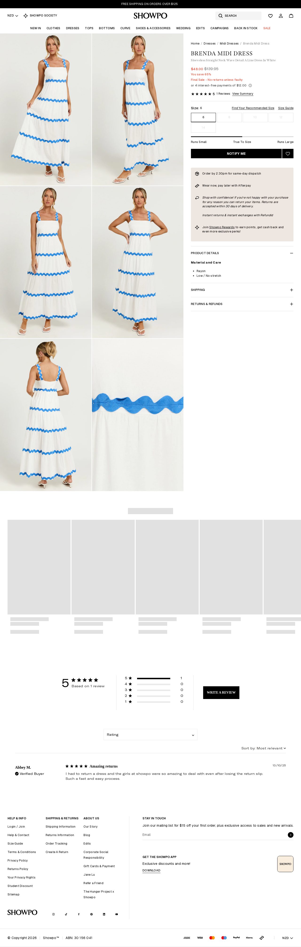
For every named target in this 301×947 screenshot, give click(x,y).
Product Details (242, 253)
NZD (13, 15)
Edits (200, 28)
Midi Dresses (229, 43)
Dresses (72, 28)
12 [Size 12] (281, 117)
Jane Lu (89, 875)
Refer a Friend (93, 883)
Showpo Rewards (222, 227)
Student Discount (20, 886)
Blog (86, 835)
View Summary (242, 94)
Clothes (53, 28)
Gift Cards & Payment (99, 866)
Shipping (242, 290)
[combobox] (150, 734)
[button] (154, 679)
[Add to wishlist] (287, 153)
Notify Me (236, 153)
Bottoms (107, 28)
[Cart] (291, 15)
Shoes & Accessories (153, 28)
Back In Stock (245, 28)
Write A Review (221, 692)
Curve (125, 28)
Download (151, 870)
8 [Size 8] (229, 117)
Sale (267, 28)
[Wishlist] (270, 15)
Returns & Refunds (242, 304)
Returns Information (60, 835)
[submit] (290, 835)
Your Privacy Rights (22, 877)
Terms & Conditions (22, 852)
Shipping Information (61, 827)
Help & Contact (18, 835)
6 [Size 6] (203, 117)
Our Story (90, 827)
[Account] (280, 15)
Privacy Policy (18, 860)
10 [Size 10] (255, 117)
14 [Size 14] (203, 128)
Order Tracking (56, 843)
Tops (89, 28)
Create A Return (57, 852)
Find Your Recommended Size (253, 108)
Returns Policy (18, 869)
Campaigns (219, 28)
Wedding (183, 28)
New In (35, 28)
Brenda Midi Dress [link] (256, 43)
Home (195, 43)
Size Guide (286, 108)
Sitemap (14, 894)
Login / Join (16, 827)
